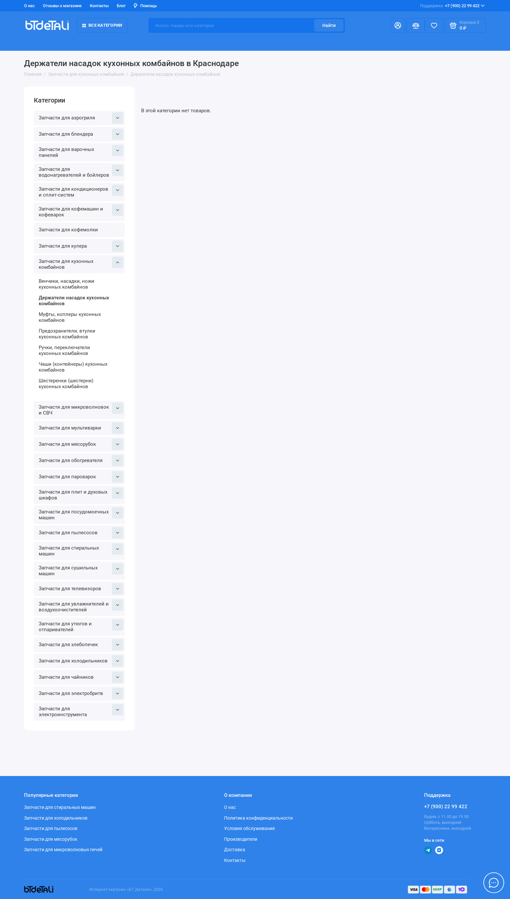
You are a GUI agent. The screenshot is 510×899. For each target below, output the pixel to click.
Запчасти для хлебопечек (81, 644)
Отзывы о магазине (62, 5)
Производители (240, 839)
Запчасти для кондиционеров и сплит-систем (81, 191)
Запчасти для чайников (81, 677)
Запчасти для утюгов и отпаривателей (81, 626)
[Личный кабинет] (398, 25)
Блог (121, 5)
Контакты (99, 5)
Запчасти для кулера (81, 246)
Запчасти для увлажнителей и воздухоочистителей (81, 606)
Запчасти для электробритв (81, 693)
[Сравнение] (415, 25)
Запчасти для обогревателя (81, 460)
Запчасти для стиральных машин (81, 550)
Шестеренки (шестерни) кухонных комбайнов (66, 383)
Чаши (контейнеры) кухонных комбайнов (73, 367)
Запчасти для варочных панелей (81, 151)
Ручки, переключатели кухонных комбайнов (64, 350)
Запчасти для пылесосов (81, 532)
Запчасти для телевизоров (81, 588)
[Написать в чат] (493, 882)
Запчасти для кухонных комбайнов (81, 263)
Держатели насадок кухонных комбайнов (74, 300)
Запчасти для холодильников (81, 661)
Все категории (102, 25)
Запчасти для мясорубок (81, 444)
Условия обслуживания (249, 828)
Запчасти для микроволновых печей (63, 849)
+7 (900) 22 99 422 (452, 5)
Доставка (234, 849)
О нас (29, 5)
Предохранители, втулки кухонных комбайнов (67, 334)
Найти (329, 25)
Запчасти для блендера (81, 134)
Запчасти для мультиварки (81, 428)
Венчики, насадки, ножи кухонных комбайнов (66, 284)
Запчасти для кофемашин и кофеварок (81, 211)
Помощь (145, 5)
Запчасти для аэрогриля (81, 118)
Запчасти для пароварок (81, 477)
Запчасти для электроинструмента (81, 710)
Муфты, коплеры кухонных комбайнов (70, 317)
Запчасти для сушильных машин (81, 570)
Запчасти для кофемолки (68, 230)
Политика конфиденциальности (258, 818)
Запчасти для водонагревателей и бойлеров (81, 171)
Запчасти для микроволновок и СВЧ (81, 409)
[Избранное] (434, 25)
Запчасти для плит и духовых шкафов (81, 494)
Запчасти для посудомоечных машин (81, 514)
